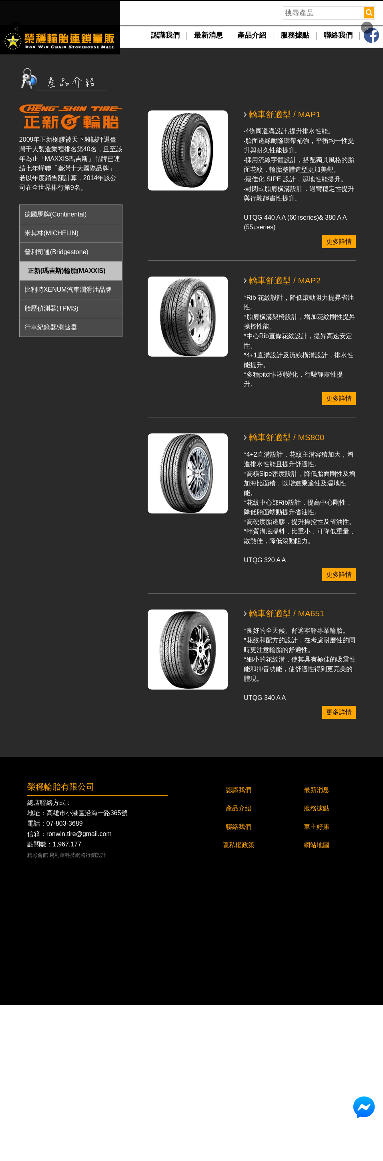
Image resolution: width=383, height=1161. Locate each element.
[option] (191, 103)
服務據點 (295, 192)
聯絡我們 (338, 192)
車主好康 (316, 982)
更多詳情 (339, 398)
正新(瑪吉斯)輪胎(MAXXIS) (67, 426)
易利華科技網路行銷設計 (77, 1011)
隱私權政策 (239, 1001)
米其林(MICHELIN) (51, 389)
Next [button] (367, 106)
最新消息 (208, 192)
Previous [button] (16, 106)
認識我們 (165, 192)
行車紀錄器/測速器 (50, 483)
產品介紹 (251, 192)
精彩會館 (37, 1011)
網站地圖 (316, 1001)
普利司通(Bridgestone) (56, 408)
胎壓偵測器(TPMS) (51, 464)
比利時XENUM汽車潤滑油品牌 (68, 445)
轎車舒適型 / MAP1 (282, 271)
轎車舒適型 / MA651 (284, 770)
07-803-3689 (64, 980)
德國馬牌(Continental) (55, 370)
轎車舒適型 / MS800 (284, 594)
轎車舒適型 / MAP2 (282, 437)
